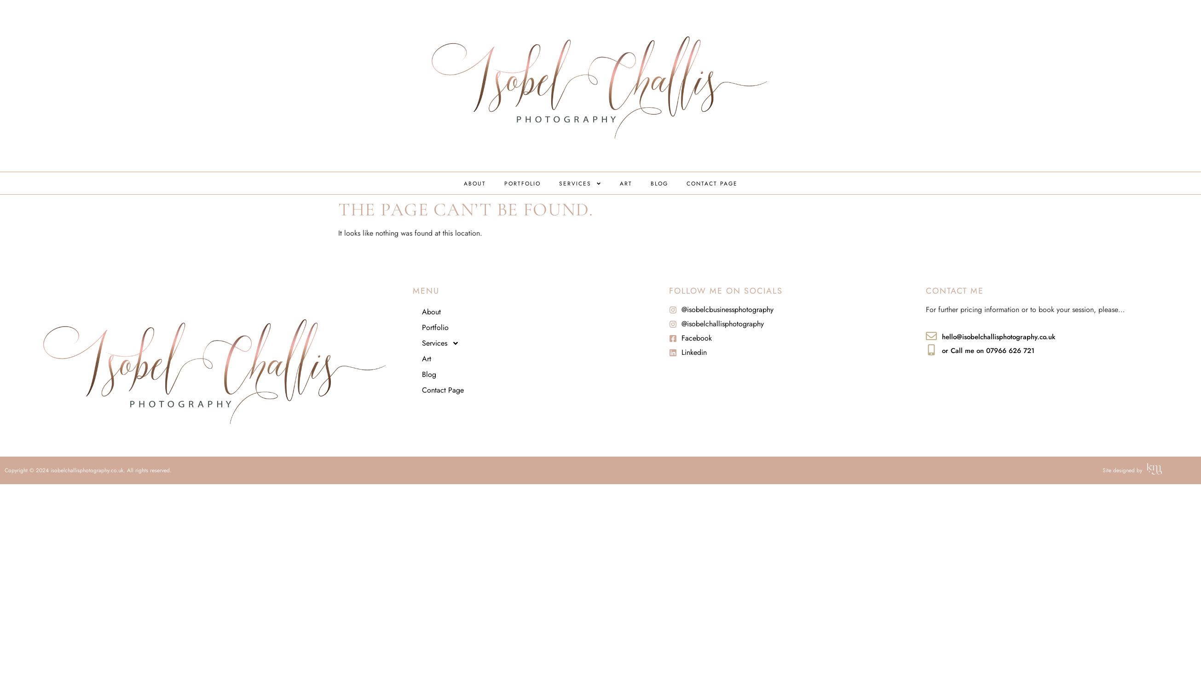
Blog (659, 183)
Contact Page (712, 183)
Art (626, 183)
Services (580, 183)
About (475, 183)
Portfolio (522, 183)
